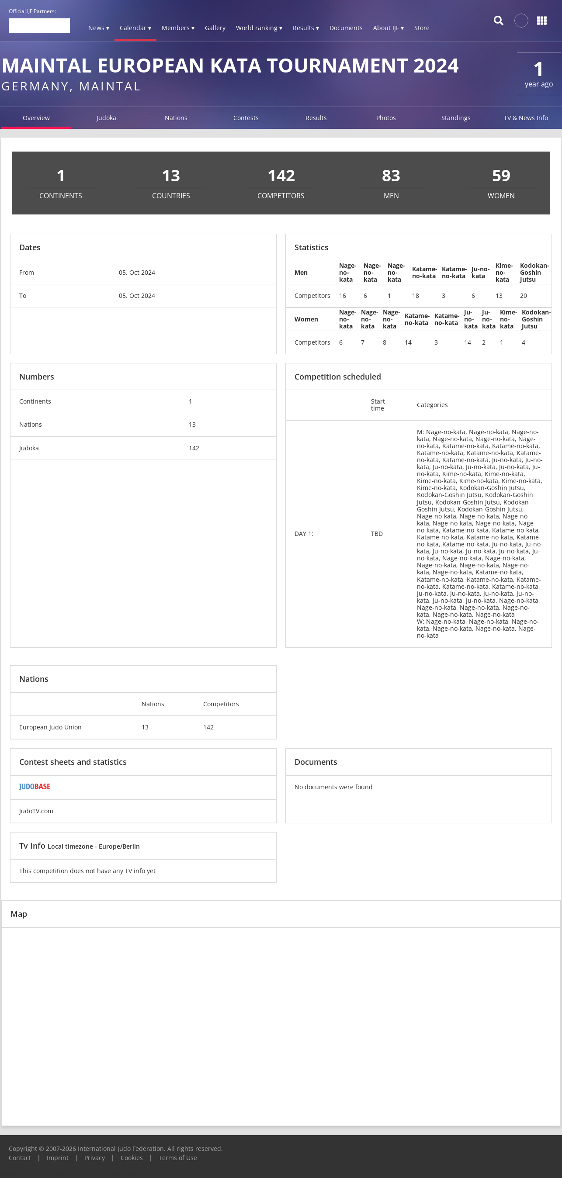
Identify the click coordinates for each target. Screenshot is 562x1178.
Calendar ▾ (135, 28)
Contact (20, 1158)
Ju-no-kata (481, 272)
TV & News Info (526, 118)
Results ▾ (306, 28)
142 (194, 448)
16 (342, 295)
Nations (176, 118)
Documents (346, 28)
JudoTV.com (36, 811)
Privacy (94, 1158)
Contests (246, 118)
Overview (36, 118)
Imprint (58, 1158)
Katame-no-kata (424, 272)
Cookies (132, 1158)
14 (408, 342)
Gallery (215, 28)
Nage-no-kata (348, 272)
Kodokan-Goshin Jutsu (534, 272)
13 (499, 295)
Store (422, 28)
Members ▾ (178, 28)
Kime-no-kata (504, 272)
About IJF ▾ (388, 28)
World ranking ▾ (259, 28)
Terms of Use (178, 1158)
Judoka (106, 118)
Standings (456, 118)
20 (523, 295)
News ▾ (98, 28)
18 (415, 295)
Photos (386, 118)
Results (316, 118)
